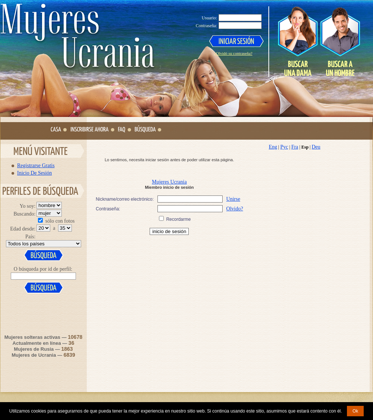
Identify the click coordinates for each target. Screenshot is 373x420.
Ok (355, 411)
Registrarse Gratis (36, 165)
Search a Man (339, 41)
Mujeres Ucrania (169, 182)
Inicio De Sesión (34, 172)
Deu (316, 147)
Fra (294, 147)
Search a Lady (297, 41)
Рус (284, 147)
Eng (273, 147)
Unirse (233, 199)
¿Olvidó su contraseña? (233, 53)
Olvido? (234, 208)
